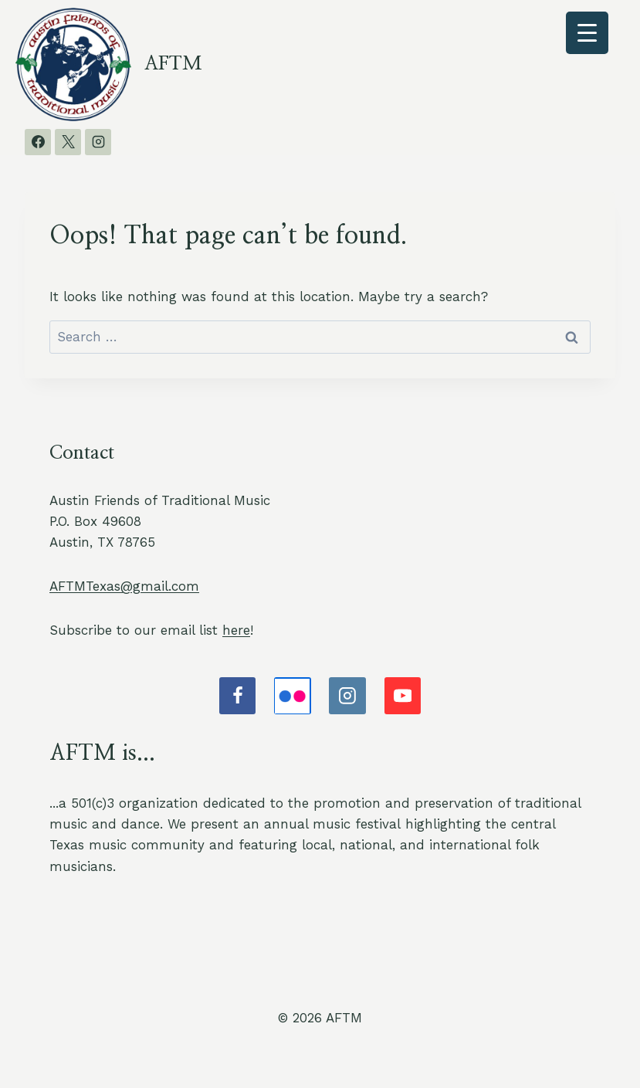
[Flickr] (292, 695)
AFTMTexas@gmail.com (124, 586)
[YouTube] (403, 695)
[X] (68, 142)
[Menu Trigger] (587, 33)
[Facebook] (38, 142)
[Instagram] (98, 142)
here (236, 630)
